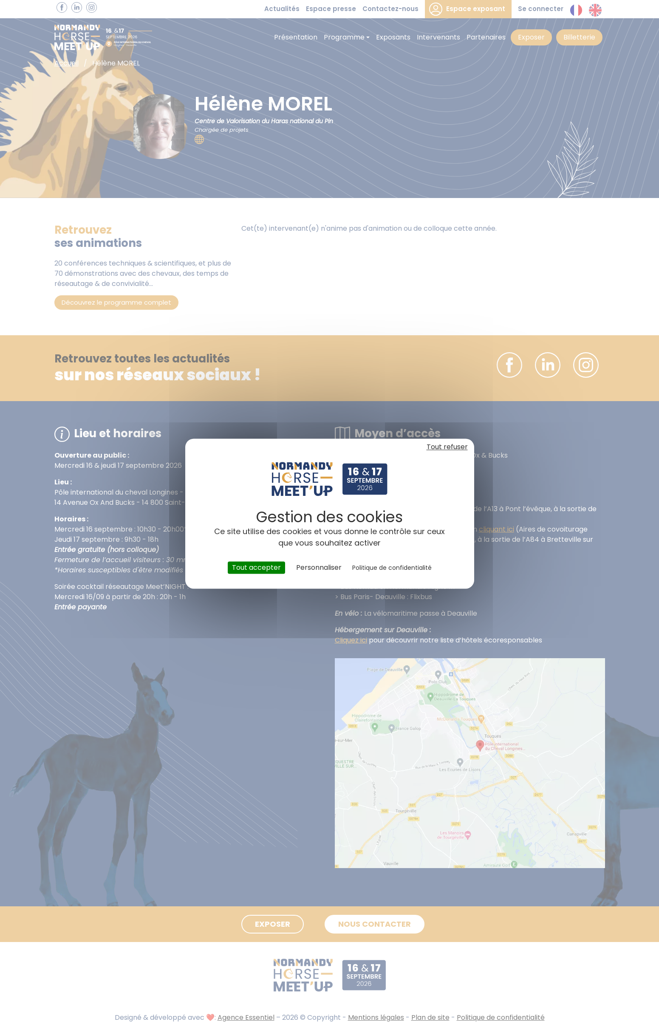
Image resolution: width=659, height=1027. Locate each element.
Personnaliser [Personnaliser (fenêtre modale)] (319, 567)
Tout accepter (256, 567)
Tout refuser (447, 447)
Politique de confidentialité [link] (392, 567)
